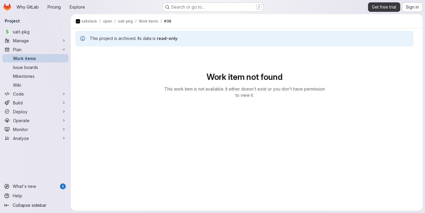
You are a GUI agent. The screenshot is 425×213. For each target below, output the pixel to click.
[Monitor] (35, 129)
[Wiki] (35, 85)
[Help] (35, 196)
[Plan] (35, 49)
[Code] (35, 94)
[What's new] (35, 186)
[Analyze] (35, 138)
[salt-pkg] (35, 32)
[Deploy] (35, 111)
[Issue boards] (35, 67)
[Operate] (35, 120)
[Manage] (35, 40)
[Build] (35, 103)
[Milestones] (35, 76)
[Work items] (35, 58)
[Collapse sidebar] (35, 205)
